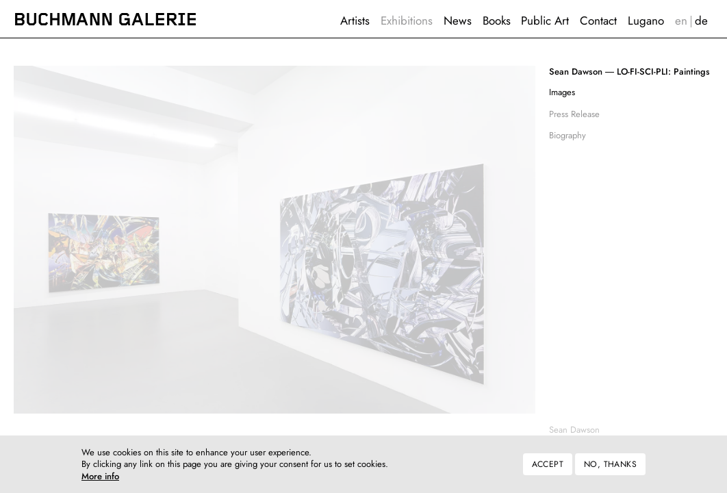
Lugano (646, 20)
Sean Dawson (574, 429)
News (458, 20)
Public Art (545, 20)
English (681, 21)
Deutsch (701, 21)
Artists (355, 20)
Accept (547, 469)
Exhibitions (407, 20)
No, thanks (610, 469)
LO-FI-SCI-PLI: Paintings (629, 72)
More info (100, 482)
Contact (598, 20)
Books (497, 20)
